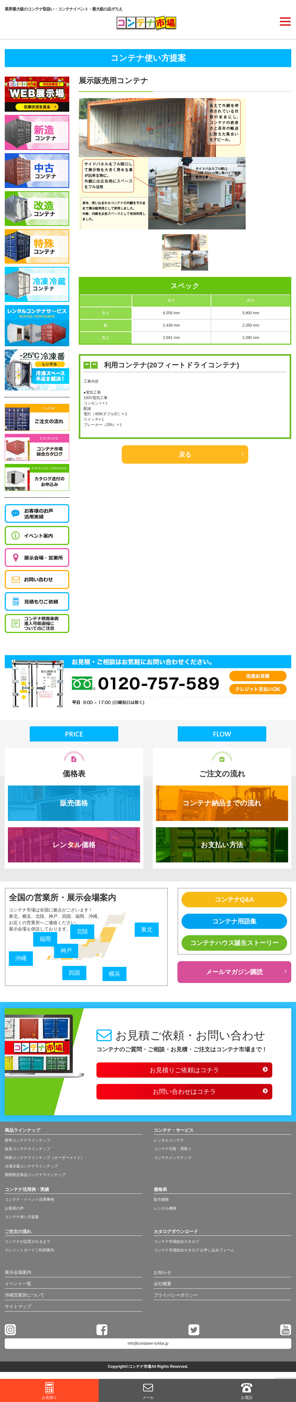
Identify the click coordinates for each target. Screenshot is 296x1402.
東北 (146, 929)
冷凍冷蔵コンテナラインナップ (31, 1166)
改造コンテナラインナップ (27, 1149)
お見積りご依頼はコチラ (184, 1070)
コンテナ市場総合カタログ (176, 1241)
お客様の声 (14, 1208)
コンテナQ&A (234, 899)
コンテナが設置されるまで (27, 1241)
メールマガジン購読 (234, 971)
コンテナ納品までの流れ (222, 803)
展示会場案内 (18, 1272)
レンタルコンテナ (169, 1140)
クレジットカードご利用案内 (29, 1250)
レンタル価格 (74, 845)
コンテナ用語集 (234, 921)
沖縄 (21, 958)
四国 (74, 973)
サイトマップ (18, 1306)
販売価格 (74, 803)
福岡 (45, 939)
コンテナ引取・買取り (173, 1149)
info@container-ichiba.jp (148, 1343)
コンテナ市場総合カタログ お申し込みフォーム (194, 1250)
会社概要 (162, 1283)
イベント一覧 (18, 1283)
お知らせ (162, 1272)
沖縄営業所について (25, 1295)
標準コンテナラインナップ (27, 1140)
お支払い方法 (222, 845)
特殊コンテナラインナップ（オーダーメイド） (44, 1157)
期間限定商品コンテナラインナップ (35, 1175)
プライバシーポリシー (176, 1295)
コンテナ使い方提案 (22, 1217)
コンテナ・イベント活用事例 (29, 1199)
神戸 (66, 951)
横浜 (114, 974)
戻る (185, 454)
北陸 (82, 931)
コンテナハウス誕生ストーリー (234, 942)
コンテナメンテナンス (173, 1157)
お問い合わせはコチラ (184, 1091)
